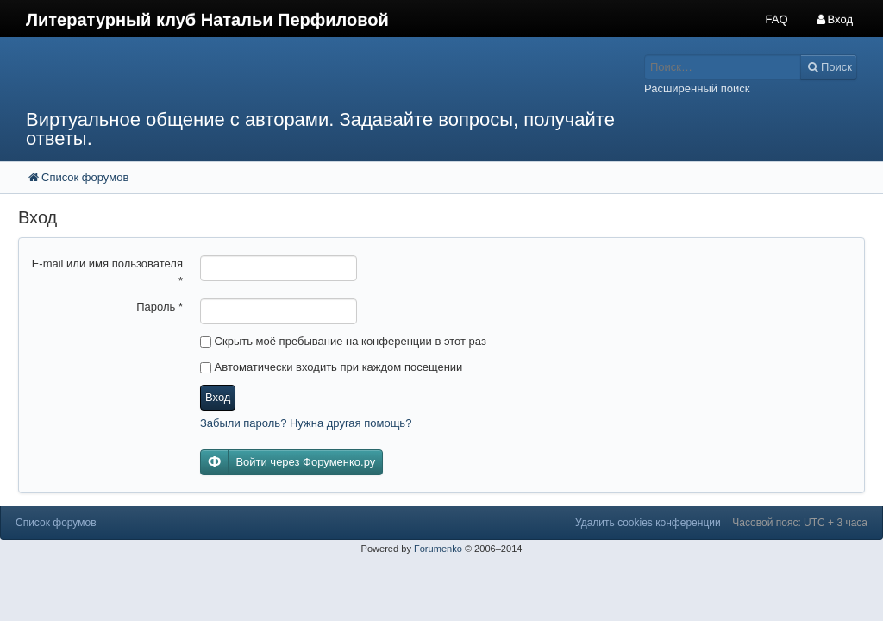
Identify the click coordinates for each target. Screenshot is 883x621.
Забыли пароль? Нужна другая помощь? (305, 423)
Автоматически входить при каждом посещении (331, 367)
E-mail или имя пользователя (107, 272)
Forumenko (438, 548)
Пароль (159, 306)
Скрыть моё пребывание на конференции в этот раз (343, 341)
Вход (217, 397)
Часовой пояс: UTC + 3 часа (799, 523)
